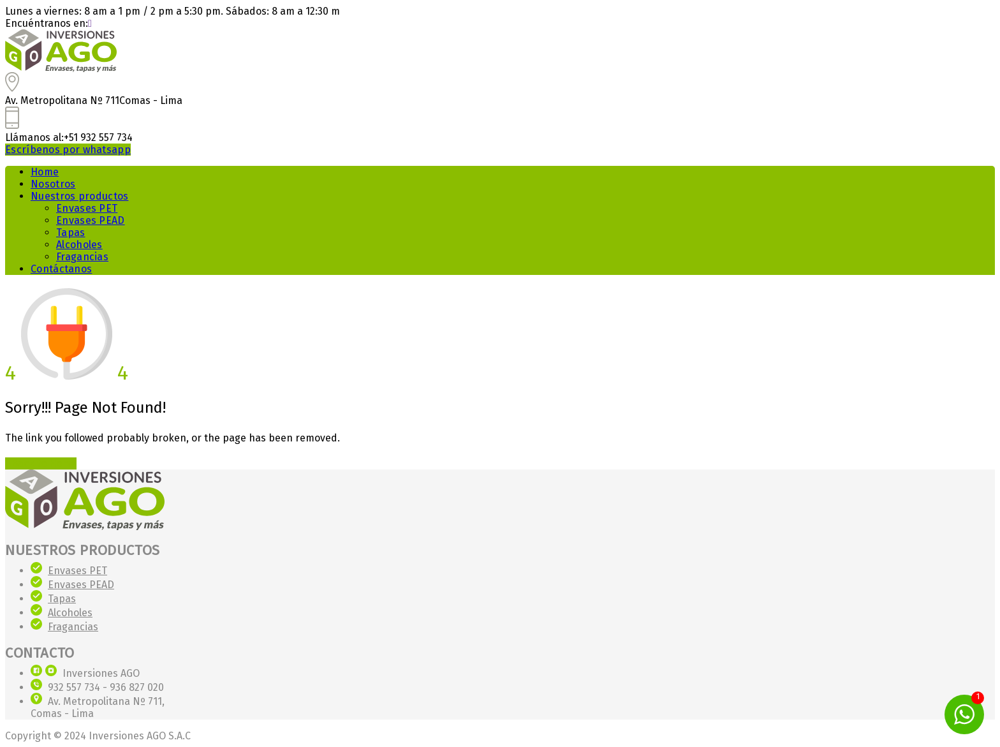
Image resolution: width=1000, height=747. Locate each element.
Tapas (62, 599)
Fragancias (73, 627)
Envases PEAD (81, 585)
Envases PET (77, 571)
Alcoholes (70, 613)
